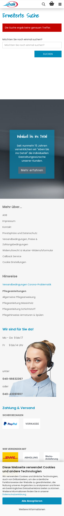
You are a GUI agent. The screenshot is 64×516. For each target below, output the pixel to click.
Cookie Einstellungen (14, 262)
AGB (4, 215)
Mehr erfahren (32, 170)
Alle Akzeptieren (32, 501)
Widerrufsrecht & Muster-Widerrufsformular (27, 250)
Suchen (48, 54)
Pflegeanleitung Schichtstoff (18, 309)
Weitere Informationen (32, 509)
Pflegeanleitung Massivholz (17, 303)
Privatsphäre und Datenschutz (19, 233)
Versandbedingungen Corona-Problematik (26, 284)
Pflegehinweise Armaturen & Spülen (22, 315)
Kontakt (6, 227)
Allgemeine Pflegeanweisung (18, 297)
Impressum (8, 221)
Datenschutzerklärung (14, 494)
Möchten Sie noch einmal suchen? (22, 39)
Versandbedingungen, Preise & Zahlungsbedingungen (19, 241)
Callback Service (11, 256)
